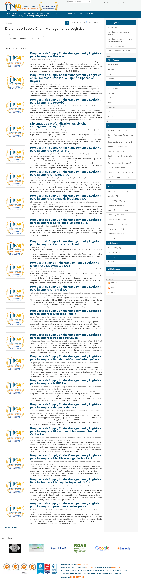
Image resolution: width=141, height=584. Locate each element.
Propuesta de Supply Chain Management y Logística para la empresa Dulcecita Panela (65, 312)
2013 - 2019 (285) (114, 252)
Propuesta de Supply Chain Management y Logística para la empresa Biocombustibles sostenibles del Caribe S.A (65, 431)
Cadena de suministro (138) (118, 205)
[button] (108, 3)
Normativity (112, 27)
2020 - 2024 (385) (114, 248)
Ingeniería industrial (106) (118, 210)
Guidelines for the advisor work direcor (120, 33)
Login (110, 111)
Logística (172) (113, 196)
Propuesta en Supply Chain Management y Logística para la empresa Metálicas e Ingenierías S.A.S (65, 457)
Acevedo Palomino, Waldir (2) (119, 130)
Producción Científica (55, 13)
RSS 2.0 (112, 287)
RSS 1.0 (112, 283)
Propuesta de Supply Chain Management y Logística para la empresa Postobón (65, 101)
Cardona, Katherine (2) (116, 168)
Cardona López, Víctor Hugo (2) (119, 163)
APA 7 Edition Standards (117, 46)
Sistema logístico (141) (116, 201)
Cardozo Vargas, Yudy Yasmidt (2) (120, 172)
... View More (113, 182)
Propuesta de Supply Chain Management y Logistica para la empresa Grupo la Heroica (65, 405)
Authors (23, 38)
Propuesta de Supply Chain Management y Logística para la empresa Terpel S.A (65, 288)
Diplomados (71, 13)
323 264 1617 (89, 567)
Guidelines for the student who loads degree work (120, 40)
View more (11, 527)
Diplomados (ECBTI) (86, 13)
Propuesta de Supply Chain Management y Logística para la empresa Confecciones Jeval (65, 242)
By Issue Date (11, 38)
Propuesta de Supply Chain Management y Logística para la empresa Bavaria (65, 54)
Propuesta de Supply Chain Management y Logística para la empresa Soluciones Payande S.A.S (65, 221)
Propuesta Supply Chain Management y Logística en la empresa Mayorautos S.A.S (65, 264)
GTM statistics (113, 274)
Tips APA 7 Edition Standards (119, 51)
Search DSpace (78, 22)
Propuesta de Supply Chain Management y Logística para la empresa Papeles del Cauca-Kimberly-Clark (65, 357)
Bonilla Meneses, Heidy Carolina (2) (120, 157)
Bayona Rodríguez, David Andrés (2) (120, 136)
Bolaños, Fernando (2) (116, 151)
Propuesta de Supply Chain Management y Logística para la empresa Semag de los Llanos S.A (65, 197)
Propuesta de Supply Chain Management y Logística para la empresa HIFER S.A (65, 381)
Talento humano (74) (116, 229)
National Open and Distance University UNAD (26, 13)
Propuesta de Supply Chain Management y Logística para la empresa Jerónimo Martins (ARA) (65, 505)
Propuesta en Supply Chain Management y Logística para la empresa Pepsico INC (65, 149)
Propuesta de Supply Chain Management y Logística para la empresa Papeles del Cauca (65, 336)
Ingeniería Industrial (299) (118, 191)
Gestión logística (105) (116, 215)
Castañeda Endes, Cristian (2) (119, 177)
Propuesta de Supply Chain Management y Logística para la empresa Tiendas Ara (65, 173)
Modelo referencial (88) (117, 219)
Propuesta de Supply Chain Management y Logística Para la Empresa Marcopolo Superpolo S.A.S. (65, 481)
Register (111, 116)
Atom (111, 292)
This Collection (92, 22)
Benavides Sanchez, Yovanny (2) (120, 142)
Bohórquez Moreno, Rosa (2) (118, 147)
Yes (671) (111, 262)
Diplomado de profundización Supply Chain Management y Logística (59, 125)
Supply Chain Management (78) (120, 224)
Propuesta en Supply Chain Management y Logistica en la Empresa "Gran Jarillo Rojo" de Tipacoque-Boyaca (65, 78)
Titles (31, 38)
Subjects (39, 38)
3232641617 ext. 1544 (83, 564)
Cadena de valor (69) (116, 233)
